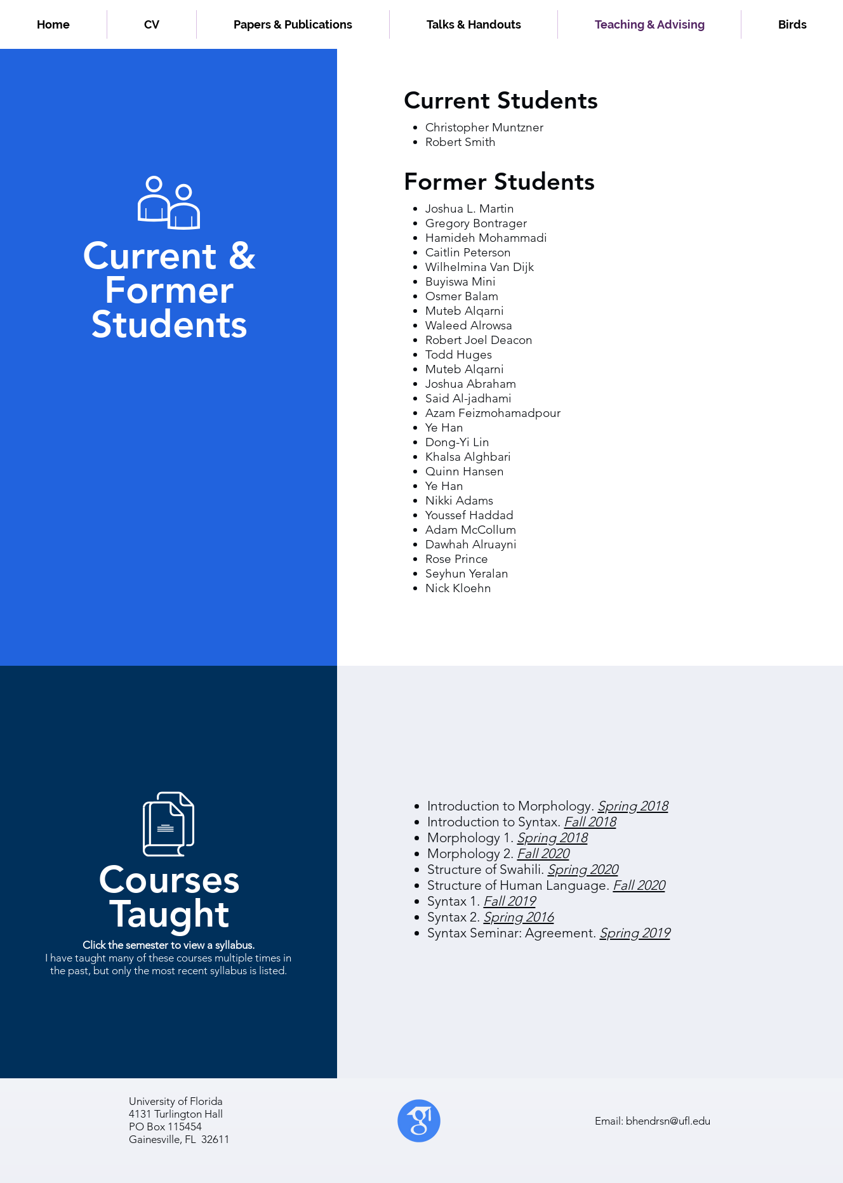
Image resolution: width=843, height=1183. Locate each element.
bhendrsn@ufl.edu (668, 1120)
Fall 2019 (509, 901)
